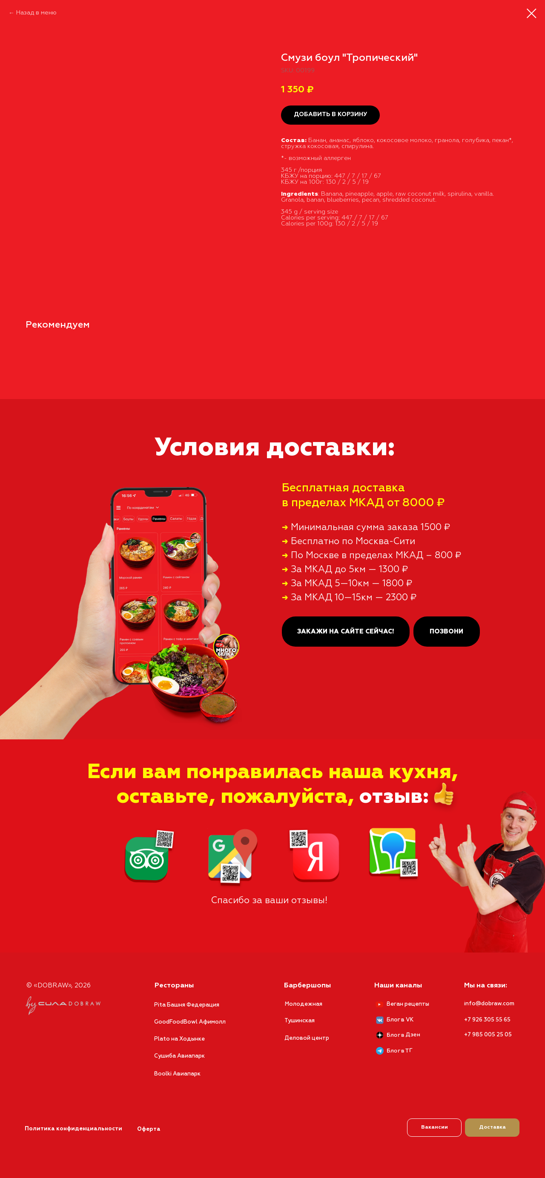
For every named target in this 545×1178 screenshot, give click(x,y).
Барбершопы (307, 985)
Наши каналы (398, 985)
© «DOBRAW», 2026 (58, 985)
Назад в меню (36, 13)
